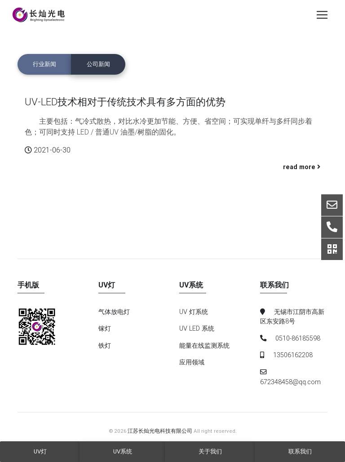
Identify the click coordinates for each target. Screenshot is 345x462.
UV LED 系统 (196, 328)
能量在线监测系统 (204, 345)
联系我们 (300, 451)
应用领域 (191, 362)
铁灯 (104, 345)
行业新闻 (44, 64)
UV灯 (40, 451)
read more (301, 167)
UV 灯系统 (193, 312)
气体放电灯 (114, 312)
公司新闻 (98, 64)
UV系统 (122, 451)
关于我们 (210, 451)
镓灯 (104, 328)
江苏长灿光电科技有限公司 (160, 430)
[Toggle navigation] (322, 16)
